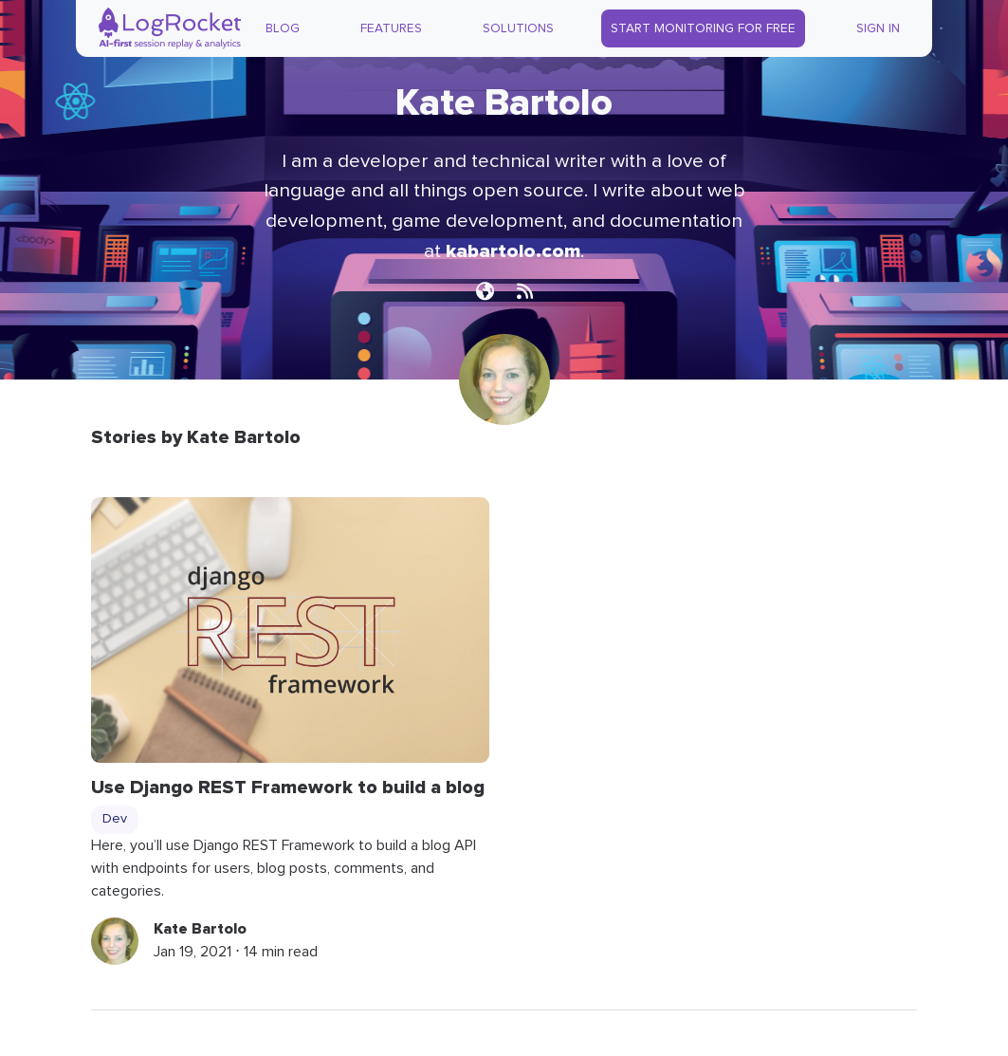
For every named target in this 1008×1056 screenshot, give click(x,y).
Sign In (878, 28)
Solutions (518, 28)
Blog (283, 28)
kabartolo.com (513, 251)
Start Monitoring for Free (703, 28)
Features (391, 28)
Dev (114, 818)
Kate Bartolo (200, 928)
